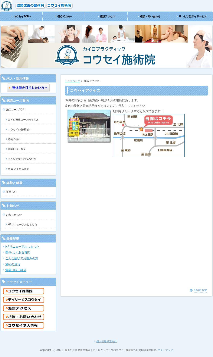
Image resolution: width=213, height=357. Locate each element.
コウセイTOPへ (22, 16)
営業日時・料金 (17, 149)
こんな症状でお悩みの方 (22, 158)
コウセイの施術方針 (19, 129)
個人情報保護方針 (106, 341)
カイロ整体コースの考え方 (23, 119)
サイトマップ (165, 349)
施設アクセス (107, 16)
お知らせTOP (14, 214)
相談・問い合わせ (150, 16)
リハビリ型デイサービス (193, 16)
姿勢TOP (11, 191)
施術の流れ (14, 139)
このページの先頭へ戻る (198, 290)
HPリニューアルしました (22, 224)
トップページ (72, 80)
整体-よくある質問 (18, 168)
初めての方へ (65, 16)
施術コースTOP (15, 109)
